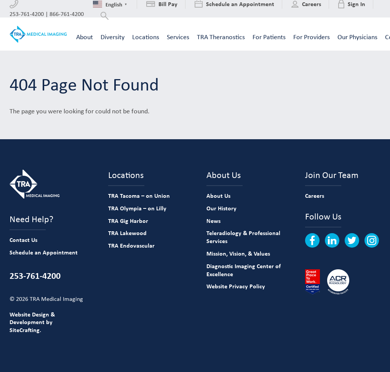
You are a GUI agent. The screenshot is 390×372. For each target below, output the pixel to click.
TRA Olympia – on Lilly (137, 208)
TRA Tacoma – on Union (139, 195)
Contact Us (23, 239)
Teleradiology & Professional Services (243, 237)
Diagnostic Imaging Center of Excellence (243, 270)
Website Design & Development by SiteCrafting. (32, 322)
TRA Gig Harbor (128, 220)
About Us (218, 195)
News (213, 220)
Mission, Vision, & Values (238, 253)
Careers (314, 195)
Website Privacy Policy (235, 286)
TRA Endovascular (131, 245)
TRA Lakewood (127, 233)
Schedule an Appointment (44, 252)
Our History (221, 208)
